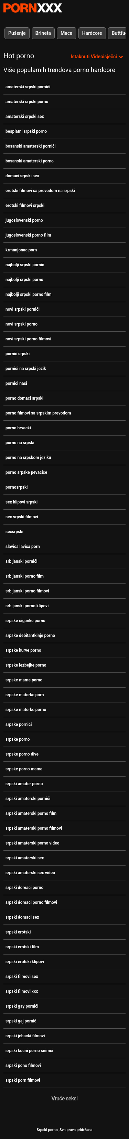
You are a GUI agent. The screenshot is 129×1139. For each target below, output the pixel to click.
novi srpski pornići (23, 309)
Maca (67, 33)
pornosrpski (17, 487)
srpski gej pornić (21, 1021)
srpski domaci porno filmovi (31, 902)
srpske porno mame (24, 769)
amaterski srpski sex (25, 116)
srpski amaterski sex (25, 858)
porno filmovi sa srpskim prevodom (38, 413)
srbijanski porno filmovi (27, 591)
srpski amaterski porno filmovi (34, 828)
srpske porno (18, 739)
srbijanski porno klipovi (27, 605)
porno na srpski (20, 442)
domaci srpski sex (22, 175)
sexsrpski (14, 531)
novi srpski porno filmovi (28, 339)
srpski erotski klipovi (25, 961)
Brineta (43, 33)
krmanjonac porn (21, 250)
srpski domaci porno (24, 887)
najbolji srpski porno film (29, 294)
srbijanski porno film (25, 576)
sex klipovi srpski (21, 502)
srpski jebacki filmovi (25, 1035)
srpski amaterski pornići (28, 798)
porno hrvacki (18, 428)
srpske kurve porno (23, 650)
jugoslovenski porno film (28, 235)
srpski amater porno (24, 783)
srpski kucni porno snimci (29, 1050)
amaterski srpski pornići (28, 86)
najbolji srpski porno (24, 279)
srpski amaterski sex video (30, 872)
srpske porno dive (22, 754)
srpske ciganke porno (25, 620)
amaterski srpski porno (27, 101)
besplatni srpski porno (26, 131)
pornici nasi (16, 383)
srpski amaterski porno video (33, 843)
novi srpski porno (21, 324)
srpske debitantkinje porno (30, 635)
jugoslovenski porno (24, 220)
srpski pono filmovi (23, 1065)
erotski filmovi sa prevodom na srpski (40, 190)
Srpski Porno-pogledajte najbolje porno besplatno (32, 8)
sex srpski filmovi (22, 516)
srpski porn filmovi (23, 1080)
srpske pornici (19, 724)
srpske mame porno (24, 680)
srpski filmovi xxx (22, 991)
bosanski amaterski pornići (31, 146)
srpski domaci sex (22, 917)
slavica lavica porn (23, 546)
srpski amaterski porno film (31, 813)
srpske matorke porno (26, 709)
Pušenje (17, 33)
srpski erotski (18, 932)
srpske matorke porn (25, 694)
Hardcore (92, 33)
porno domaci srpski (24, 398)
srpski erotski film (22, 947)
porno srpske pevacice (26, 472)
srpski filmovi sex (22, 976)
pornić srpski (18, 353)
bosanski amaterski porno (30, 161)
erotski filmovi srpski (25, 205)
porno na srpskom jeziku (28, 457)
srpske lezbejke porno (26, 665)
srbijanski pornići (21, 561)
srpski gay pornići (22, 1006)
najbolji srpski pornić (25, 264)
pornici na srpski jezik (26, 368)
